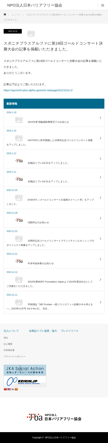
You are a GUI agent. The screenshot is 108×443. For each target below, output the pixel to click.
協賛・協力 (50, 330)
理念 (6, 338)
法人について (11, 330)
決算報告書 (9, 350)
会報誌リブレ (36, 330)
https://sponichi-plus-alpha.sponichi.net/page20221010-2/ (38, 90)
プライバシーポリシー (14, 356)
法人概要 (8, 344)
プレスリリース (69, 330)
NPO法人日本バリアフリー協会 (60, 437)
